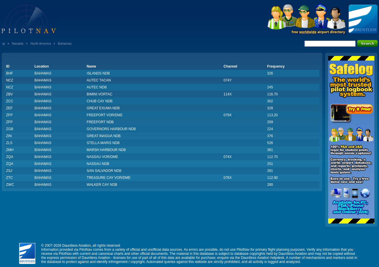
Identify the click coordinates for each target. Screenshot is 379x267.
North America (40, 43)
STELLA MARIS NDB (103, 143)
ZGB (9, 129)
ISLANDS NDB (98, 73)
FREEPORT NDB (100, 122)
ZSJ (9, 171)
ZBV (9, 94)
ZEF (9, 108)
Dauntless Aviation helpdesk (262, 258)
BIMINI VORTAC (99, 94)
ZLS (9, 143)
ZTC (9, 178)
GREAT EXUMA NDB (103, 108)
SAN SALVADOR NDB (104, 171)
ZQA (9, 157)
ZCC (9, 101)
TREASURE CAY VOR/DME (109, 178)
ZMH (10, 150)
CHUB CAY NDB (100, 101)
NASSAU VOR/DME (102, 157)
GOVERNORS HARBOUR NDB (111, 129)
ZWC (10, 185)
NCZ (9, 80)
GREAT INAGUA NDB (104, 136)
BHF (9, 73)
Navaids (17, 43)
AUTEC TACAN (99, 80)
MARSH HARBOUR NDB (106, 150)
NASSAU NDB (98, 164)
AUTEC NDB (97, 87)
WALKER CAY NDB (102, 185)
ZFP (9, 115)
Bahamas (64, 43)
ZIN (9, 136)
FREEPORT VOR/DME (105, 115)
